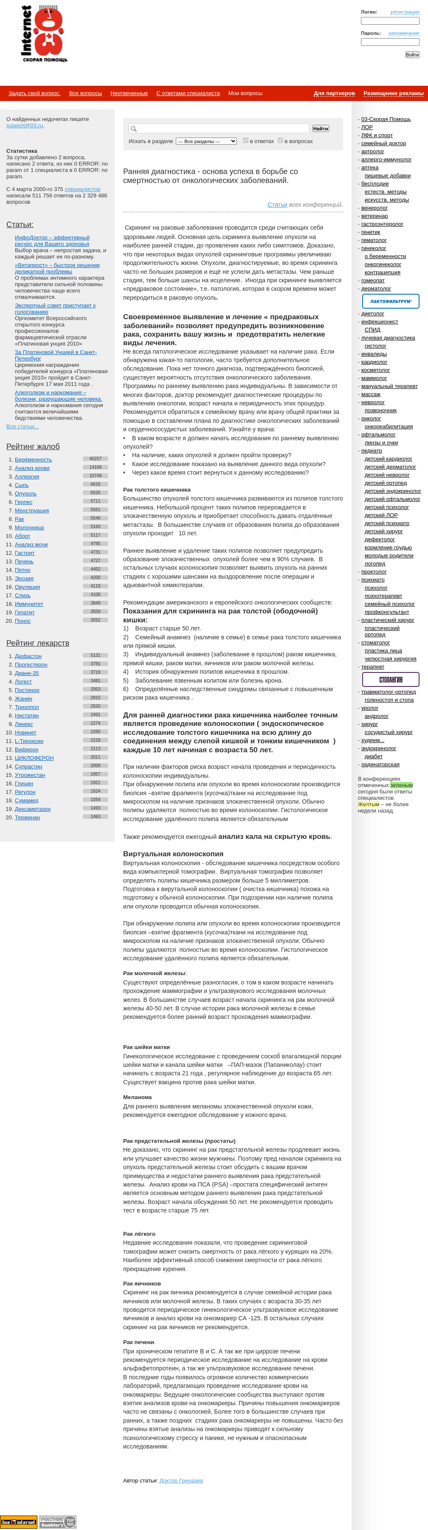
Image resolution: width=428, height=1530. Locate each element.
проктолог (374, 571)
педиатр (371, 450)
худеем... (372, 740)
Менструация (32, 510)
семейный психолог (390, 604)
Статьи (277, 204)
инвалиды (374, 354)
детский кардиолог (388, 459)
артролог (372, 151)
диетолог (372, 313)
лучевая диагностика (388, 338)
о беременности (385, 256)
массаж (370, 394)
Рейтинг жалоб (33, 446)
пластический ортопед (382, 631)
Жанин (23, 698)
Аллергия (27, 476)
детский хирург (384, 531)
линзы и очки (381, 442)
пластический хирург (387, 620)
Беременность (33, 459)
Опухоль (26, 493)
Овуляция (27, 587)
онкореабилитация (389, 426)
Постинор (27, 690)
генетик (370, 232)
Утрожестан (30, 775)
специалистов (82, 189)
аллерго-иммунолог (386, 159)
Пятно (23, 570)
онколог (371, 418)
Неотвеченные (129, 93)
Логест (23, 681)
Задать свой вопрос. (34, 93)
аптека (370, 167)
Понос (23, 621)
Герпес (23, 502)
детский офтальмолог (392, 499)
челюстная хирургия (391, 658)
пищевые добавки (388, 175)
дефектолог (380, 539)
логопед (375, 563)
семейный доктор (383, 143)
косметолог (375, 370)
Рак (19, 519)
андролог (377, 716)
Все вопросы (85, 93)
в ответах (262, 141)
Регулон (25, 792)
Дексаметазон (33, 809)
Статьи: (20, 224)
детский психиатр (387, 523)
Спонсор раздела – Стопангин (391, 679)
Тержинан (27, 817)
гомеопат (373, 280)
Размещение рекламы (393, 93)
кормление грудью (388, 547)
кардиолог (374, 362)
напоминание (404, 33)
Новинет (26, 732)
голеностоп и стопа (389, 700)
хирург (369, 724)
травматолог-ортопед (388, 692)
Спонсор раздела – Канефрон (391, 301)
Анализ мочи (31, 544)
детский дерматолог (390, 467)
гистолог (375, 346)
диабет (374, 756)
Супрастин (28, 766)
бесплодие (375, 183)
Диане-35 (27, 673)
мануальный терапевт (389, 386)
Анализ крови (32, 468)
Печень (24, 561)
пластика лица (383, 650)
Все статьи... (22, 426)
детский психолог (387, 507)
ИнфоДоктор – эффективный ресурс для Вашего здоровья (52, 240)
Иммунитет (29, 604)
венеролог (374, 208)
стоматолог (375, 642)
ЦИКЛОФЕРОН (34, 758)
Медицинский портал (43, 34)
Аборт (22, 536)
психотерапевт (383, 596)
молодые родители (389, 555)
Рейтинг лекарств (37, 643)
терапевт (372, 667)
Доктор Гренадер (181, 1480)
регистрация (405, 11)
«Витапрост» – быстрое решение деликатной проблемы (57, 268)
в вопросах (298, 141)
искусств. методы (387, 200)
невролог (373, 402)
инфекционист (379, 321)
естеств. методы (386, 191)
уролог (369, 708)
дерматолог (376, 288)
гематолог (374, 240)
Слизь (23, 595)
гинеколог (373, 248)
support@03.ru (24, 125)
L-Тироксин (29, 741)
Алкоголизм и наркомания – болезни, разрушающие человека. (58, 395)
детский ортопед (386, 483)
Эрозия (24, 578)
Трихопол (27, 707)
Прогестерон (31, 664)
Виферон (27, 749)
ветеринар (374, 216)
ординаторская (380, 764)
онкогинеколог (383, 264)
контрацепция (382, 272)
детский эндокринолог (393, 491)
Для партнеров (334, 93)
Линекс (24, 724)
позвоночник (381, 410)
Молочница (29, 527)
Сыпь (22, 485)
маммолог (374, 378)
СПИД (372, 329)
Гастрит (24, 553)
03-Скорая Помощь (386, 119)
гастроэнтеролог (382, 224)
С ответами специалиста (188, 93)
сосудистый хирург (389, 732)
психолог (376, 588)
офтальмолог (378, 434)
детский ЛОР (381, 515)
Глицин (24, 783)
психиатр (373, 580)
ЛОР (367, 127)
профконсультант (387, 612)
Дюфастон (28, 656)
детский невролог (387, 475)
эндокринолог (379, 748)
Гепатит (25, 612)
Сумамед (26, 800)
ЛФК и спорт (377, 135)
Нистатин (27, 715)
